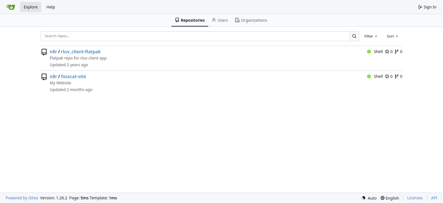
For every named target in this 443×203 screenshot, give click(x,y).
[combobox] (371, 36)
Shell (375, 51)
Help (50, 7)
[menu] (369, 198)
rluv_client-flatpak (81, 51)
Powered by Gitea (22, 197)
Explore (31, 7)
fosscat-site (73, 76)
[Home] (11, 7)
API (434, 197)
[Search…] (354, 36)
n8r (53, 51)
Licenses (415, 197)
